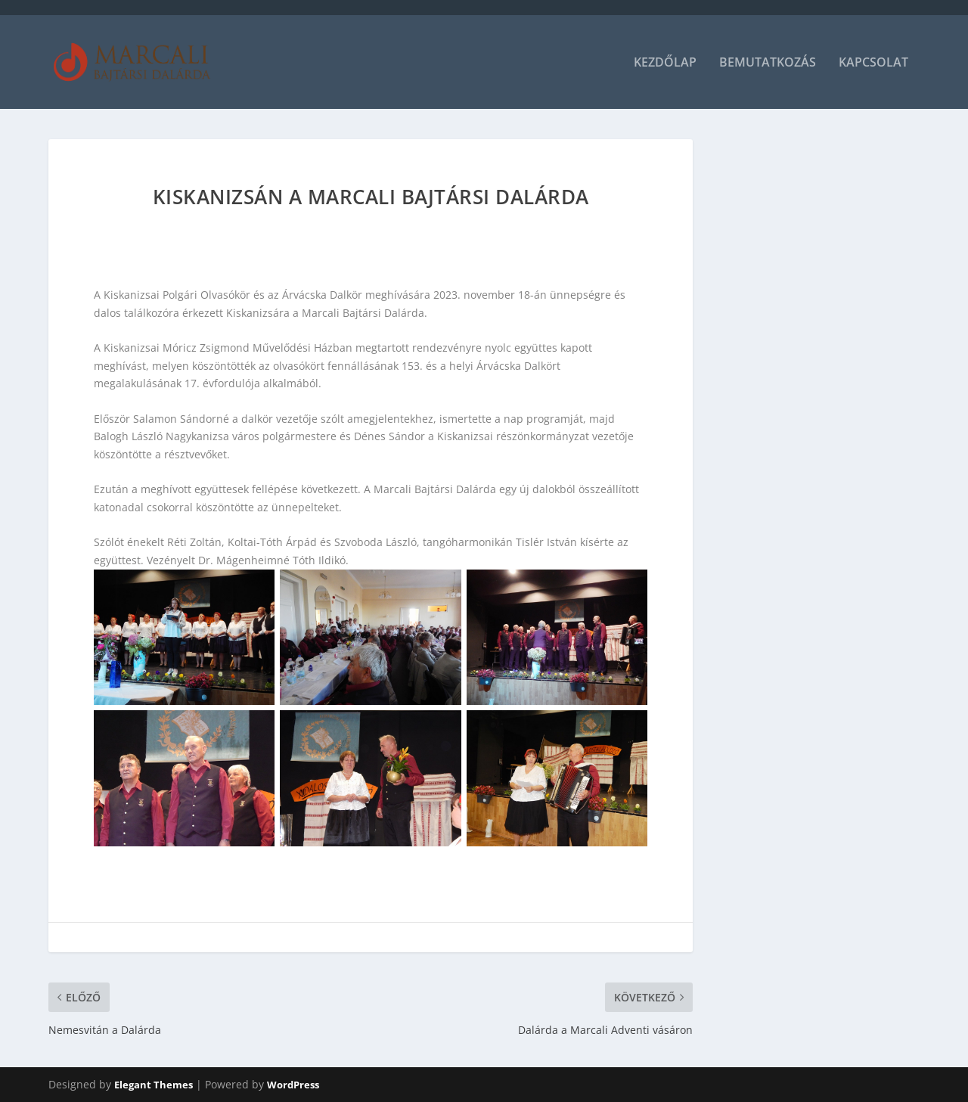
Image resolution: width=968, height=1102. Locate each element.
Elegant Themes (153, 1084)
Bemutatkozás (767, 63)
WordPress (293, 1084)
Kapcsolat (873, 63)
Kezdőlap (665, 63)
